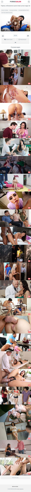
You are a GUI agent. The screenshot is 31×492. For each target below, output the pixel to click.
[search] (28, 1)
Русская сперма (13, 10)
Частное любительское (6, 12)
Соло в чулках (4, 10)
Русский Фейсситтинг (24, 10)
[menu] (2, 1)
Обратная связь (15, 486)
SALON (15, 1)
